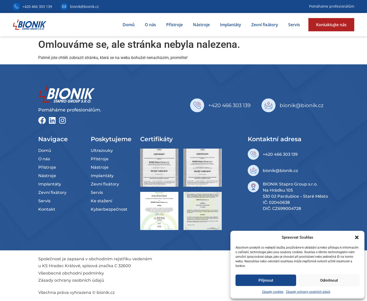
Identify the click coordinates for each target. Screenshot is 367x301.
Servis (294, 24)
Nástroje (201, 24)
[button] (356, 237)
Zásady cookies (272, 292)
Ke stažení (101, 200)
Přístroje (174, 24)
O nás (150, 24)
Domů (129, 24)
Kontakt (46, 209)
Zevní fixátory (264, 24)
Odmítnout (329, 280)
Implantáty (230, 24)
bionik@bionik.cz (84, 6)
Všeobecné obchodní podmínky (71, 273)
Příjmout (265, 280)
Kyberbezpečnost (109, 209)
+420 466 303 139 (37, 6)
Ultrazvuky (102, 150)
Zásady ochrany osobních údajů (308, 292)
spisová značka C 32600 (106, 265)
